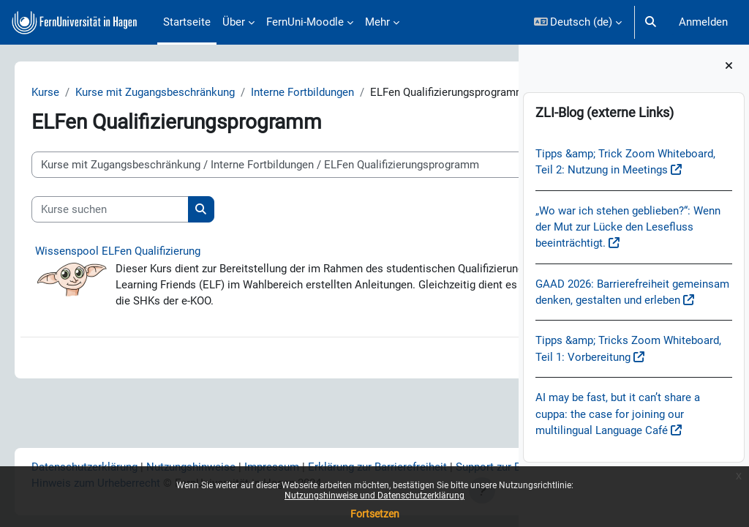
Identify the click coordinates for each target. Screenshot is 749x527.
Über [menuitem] (233, 22)
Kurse (66, 93)
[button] (578, 22)
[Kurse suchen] (130, 226)
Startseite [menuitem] (187, 22)
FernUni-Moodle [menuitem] (305, 22)
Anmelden (703, 22)
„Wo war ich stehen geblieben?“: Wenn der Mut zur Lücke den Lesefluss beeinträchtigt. (627, 227)
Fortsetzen (374, 514)
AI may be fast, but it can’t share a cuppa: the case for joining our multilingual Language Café (617, 414)
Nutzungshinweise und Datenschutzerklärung (374, 495)
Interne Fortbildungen (322, 93)
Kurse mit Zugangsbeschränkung (175, 93)
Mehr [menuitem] (377, 22)
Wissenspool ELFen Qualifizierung (138, 267)
